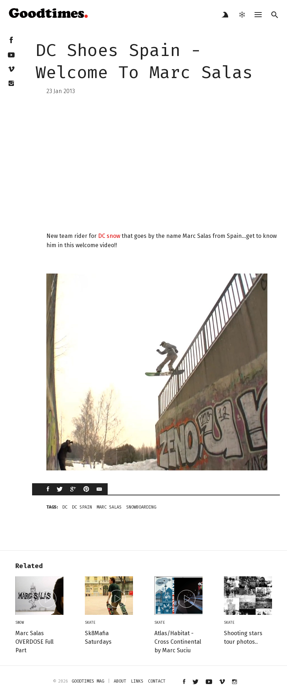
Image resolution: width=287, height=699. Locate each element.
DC (64, 507)
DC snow (109, 236)
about (120, 681)
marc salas (109, 507)
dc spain (82, 507)
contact (156, 681)
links (137, 681)
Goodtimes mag (88, 681)
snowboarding (141, 507)
